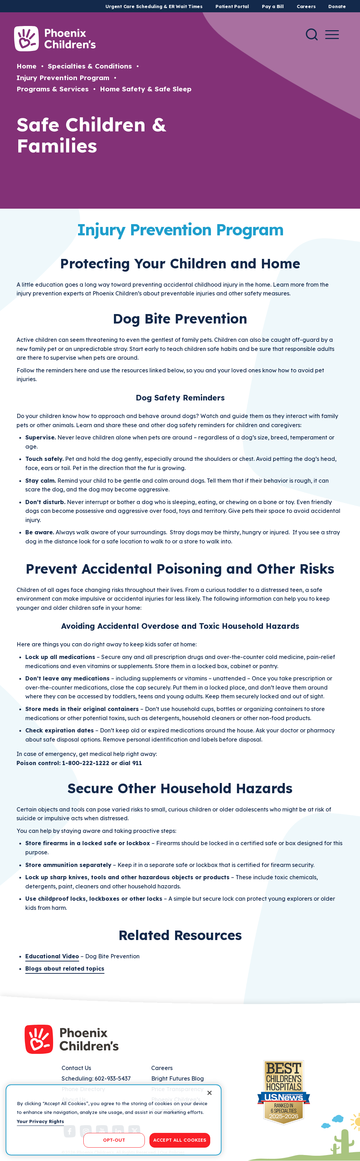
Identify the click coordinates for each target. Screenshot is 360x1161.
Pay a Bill (273, 6)
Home (27, 66)
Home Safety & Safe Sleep (146, 89)
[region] (113, 1119)
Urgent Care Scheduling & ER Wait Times (153, 6)
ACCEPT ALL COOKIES (179, 1140)
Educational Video (52, 956)
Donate (337, 6)
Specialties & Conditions (90, 66)
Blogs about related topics (64, 968)
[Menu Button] (332, 34)
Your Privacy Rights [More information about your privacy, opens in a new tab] (40, 1121)
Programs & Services (53, 89)
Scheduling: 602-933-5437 (96, 1078)
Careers (306, 6)
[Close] (209, 1093)
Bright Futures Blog (177, 1078)
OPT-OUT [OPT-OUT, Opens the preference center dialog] (114, 1140)
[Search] (312, 34)
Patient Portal (232, 6)
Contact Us (76, 1067)
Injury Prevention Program (63, 77)
